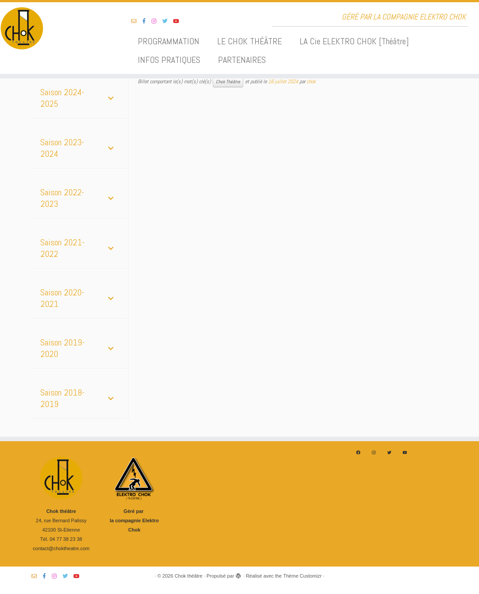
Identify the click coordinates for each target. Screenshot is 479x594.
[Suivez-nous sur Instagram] (157, 21)
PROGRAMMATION (168, 41)
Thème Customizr (302, 575)
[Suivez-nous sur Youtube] (179, 21)
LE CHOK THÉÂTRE (249, 41)
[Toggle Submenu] (110, 98)
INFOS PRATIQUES (169, 60)
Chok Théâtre (228, 82)
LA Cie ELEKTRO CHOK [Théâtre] (354, 41)
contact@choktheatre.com (61, 548)
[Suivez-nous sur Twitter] (167, 21)
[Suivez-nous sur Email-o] (136, 21)
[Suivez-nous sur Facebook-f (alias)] (147, 21)
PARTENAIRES (242, 60)
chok (311, 81)
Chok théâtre (189, 575)
